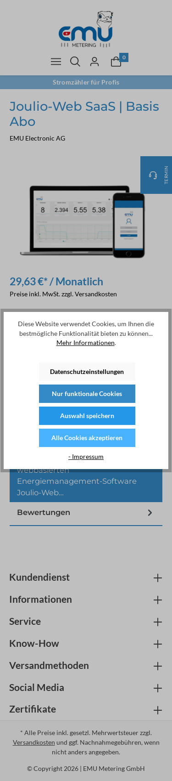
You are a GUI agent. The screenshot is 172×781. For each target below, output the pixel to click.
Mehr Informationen (85, 342)
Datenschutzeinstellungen (87, 371)
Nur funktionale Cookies (87, 393)
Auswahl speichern (87, 415)
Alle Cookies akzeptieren (86, 437)
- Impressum (86, 456)
